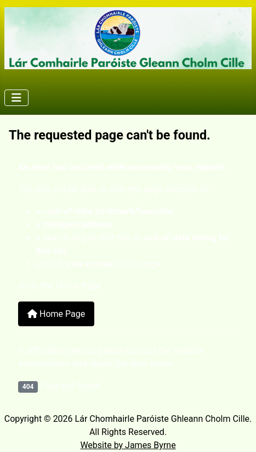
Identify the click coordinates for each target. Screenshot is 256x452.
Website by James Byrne (127, 445)
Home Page (56, 314)
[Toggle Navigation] (16, 98)
